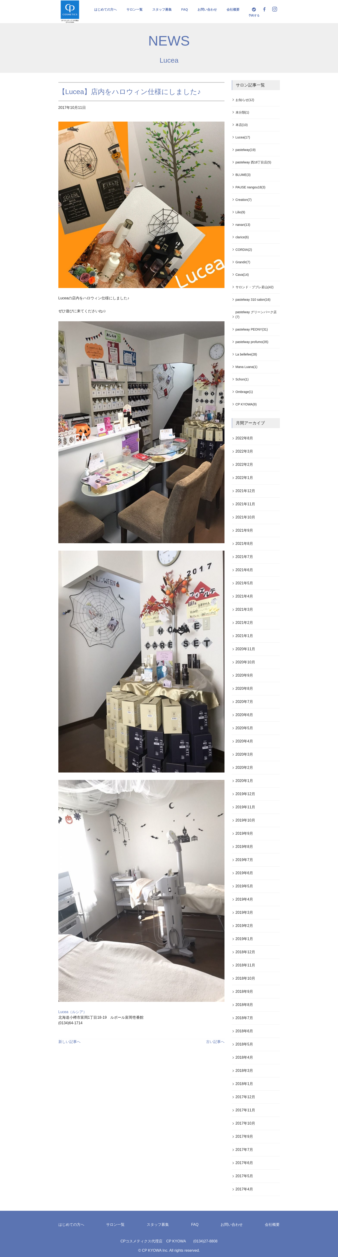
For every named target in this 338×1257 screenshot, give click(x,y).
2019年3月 (244, 912)
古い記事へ (215, 1042)
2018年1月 (244, 1084)
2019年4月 (244, 899)
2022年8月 (244, 438)
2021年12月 (245, 491)
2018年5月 (244, 1044)
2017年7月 (244, 1150)
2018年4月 (244, 1057)
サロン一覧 (134, 9)
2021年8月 (244, 544)
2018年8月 (244, 1005)
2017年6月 (244, 1163)
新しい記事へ (69, 1042)
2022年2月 (244, 464)
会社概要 (233, 9)
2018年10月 (245, 978)
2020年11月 (245, 649)
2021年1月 (244, 636)
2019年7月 (244, 860)
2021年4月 (244, 596)
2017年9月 (244, 1136)
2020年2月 (244, 768)
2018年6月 (244, 1031)
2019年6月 (244, 873)
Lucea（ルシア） (72, 1012)
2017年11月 (245, 1110)
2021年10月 (245, 517)
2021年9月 (244, 530)
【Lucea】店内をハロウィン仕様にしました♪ (129, 91)
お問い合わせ (207, 9)
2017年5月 (244, 1176)
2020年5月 (244, 728)
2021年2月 (244, 623)
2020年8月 (244, 688)
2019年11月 (245, 807)
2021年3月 (244, 609)
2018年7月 (244, 1018)
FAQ (184, 9)
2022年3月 (244, 451)
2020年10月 (245, 662)
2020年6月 (244, 715)
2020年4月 (244, 741)
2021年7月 (244, 557)
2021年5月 (244, 583)
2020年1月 (244, 781)
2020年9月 (244, 675)
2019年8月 (244, 847)
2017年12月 (245, 1097)
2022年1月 (244, 478)
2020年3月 (244, 754)
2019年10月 (245, 820)
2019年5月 (244, 886)
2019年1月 (244, 939)
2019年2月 (244, 926)
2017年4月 (244, 1189)
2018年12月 (245, 952)
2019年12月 (245, 794)
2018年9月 (244, 991)
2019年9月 (244, 833)
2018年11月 (245, 965)
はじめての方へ (105, 9)
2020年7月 (244, 702)
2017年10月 (245, 1123)
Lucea (169, 60)
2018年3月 (244, 1071)
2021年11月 (245, 504)
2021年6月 (244, 570)
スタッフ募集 (162, 9)
